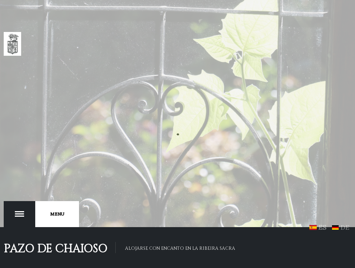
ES (319, 227)
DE (340, 227)
